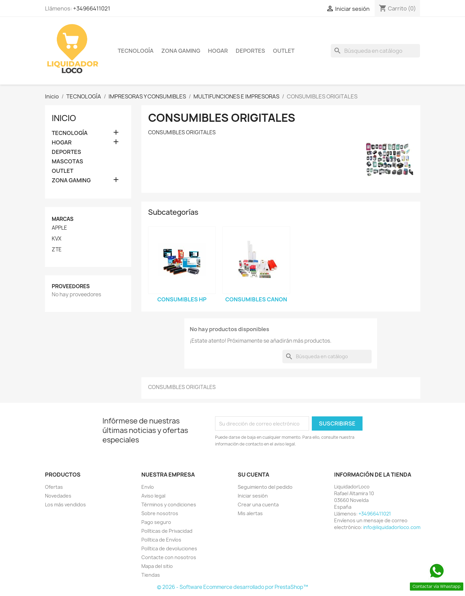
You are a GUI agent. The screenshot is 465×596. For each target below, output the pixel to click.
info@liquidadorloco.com (391, 527)
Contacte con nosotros (168, 557)
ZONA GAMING (180, 50)
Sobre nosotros (159, 513)
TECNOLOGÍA (136, 50)
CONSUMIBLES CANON (256, 299)
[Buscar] (375, 51)
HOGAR (218, 50)
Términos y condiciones (168, 504)
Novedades (58, 495)
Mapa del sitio (157, 566)
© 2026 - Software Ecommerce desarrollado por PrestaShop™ (232, 587)
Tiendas (150, 575)
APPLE (59, 228)
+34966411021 (91, 8)
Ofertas (54, 487)
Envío (147, 487)
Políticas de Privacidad (166, 531)
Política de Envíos (161, 539)
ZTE (57, 249)
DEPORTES (250, 50)
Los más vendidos (65, 504)
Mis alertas (250, 513)
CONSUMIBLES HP (182, 299)
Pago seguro (156, 522)
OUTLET (284, 50)
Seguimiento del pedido (265, 487)
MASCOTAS (67, 161)
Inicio (64, 118)
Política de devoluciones (169, 548)
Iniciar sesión (253, 495)
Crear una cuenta (258, 504)
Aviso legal (153, 495)
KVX (56, 238)
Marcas (62, 219)
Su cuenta (253, 474)
